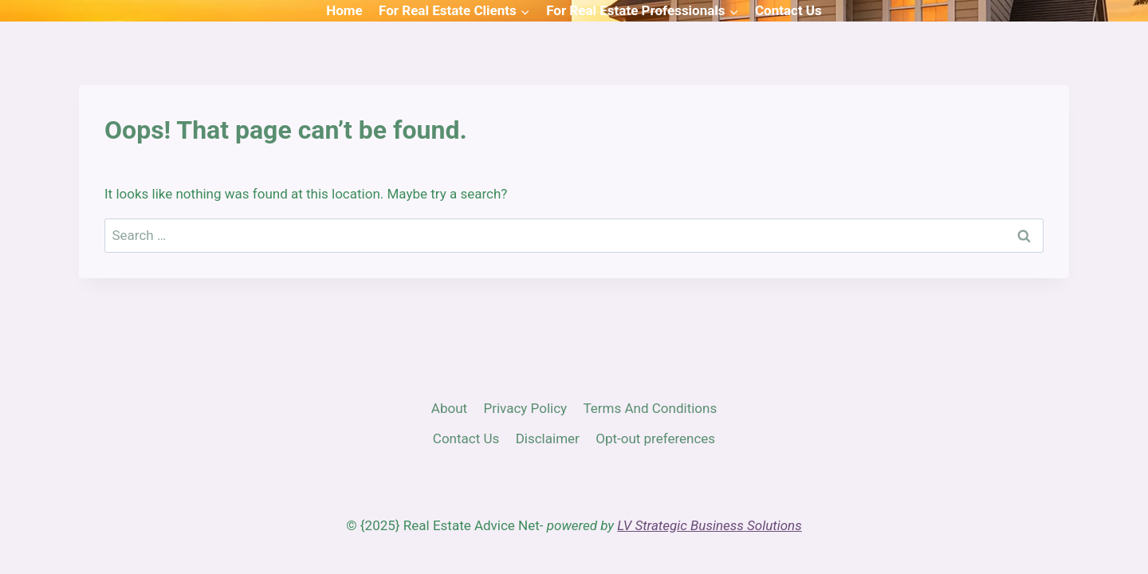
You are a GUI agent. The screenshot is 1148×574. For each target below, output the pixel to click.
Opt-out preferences (655, 438)
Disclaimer (548, 438)
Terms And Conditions (650, 408)
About (449, 408)
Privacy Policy (525, 408)
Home (344, 10)
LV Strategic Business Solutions (709, 525)
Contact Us (788, 10)
